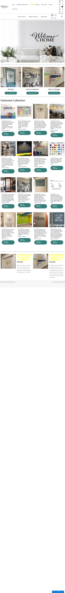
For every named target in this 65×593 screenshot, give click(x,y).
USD (52, 15)
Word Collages (54, 89)
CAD (55, 15)
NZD (55, 18)
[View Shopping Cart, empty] (61, 7)
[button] (26, 17)
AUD (52, 18)
